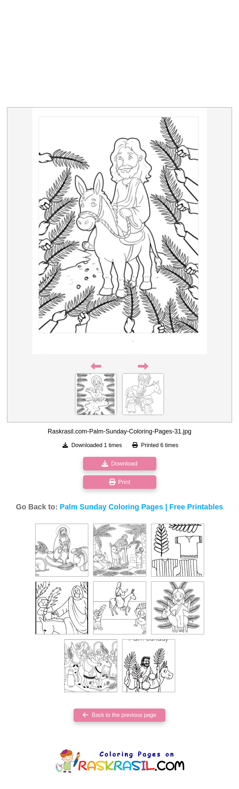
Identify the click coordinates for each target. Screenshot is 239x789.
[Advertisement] (119, 55)
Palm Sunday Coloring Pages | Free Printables (141, 507)
